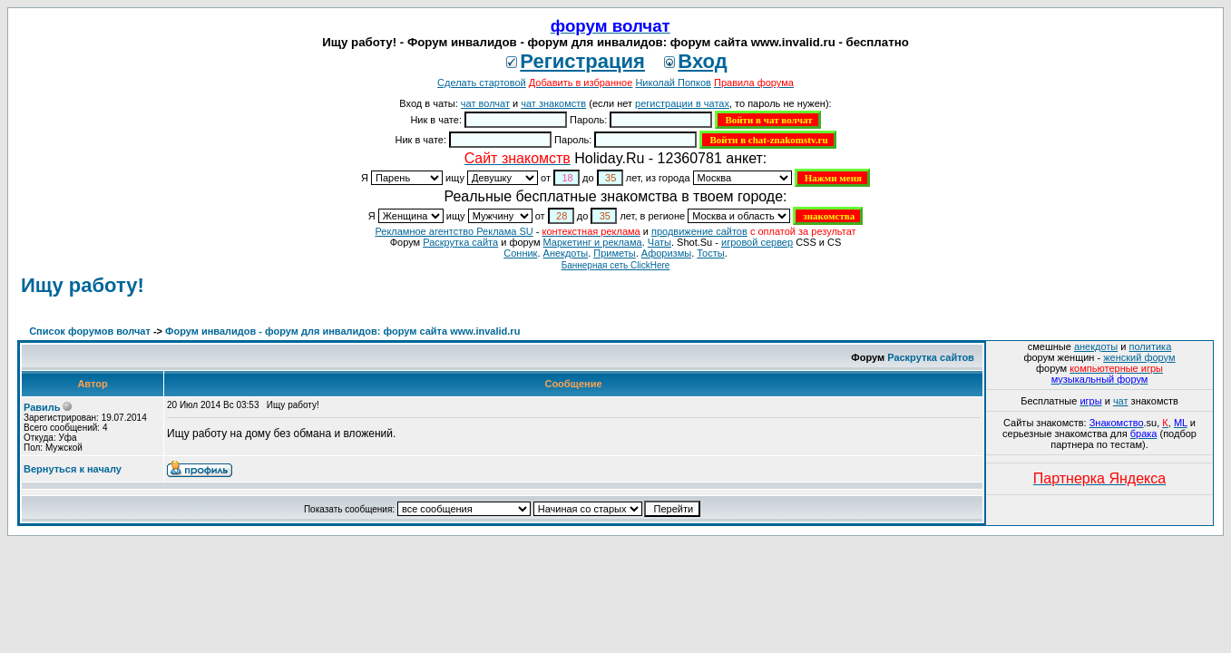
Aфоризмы (666, 253)
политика (1150, 346)
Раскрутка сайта (460, 242)
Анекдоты (566, 253)
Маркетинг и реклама (592, 242)
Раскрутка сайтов (930, 357)
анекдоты (1096, 346)
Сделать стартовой (481, 82)
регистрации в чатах (682, 103)
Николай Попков (673, 82)
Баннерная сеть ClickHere (616, 265)
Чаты (659, 242)
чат (1120, 400)
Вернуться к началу (73, 468)
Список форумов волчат (90, 331)
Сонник (520, 253)
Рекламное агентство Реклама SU (453, 231)
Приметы (614, 253)
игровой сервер (757, 242)
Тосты (710, 253)
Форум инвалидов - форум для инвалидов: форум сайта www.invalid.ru (342, 331)
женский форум (1139, 357)
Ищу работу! (82, 285)
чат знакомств (553, 103)
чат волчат (485, 103)
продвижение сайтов (699, 231)
